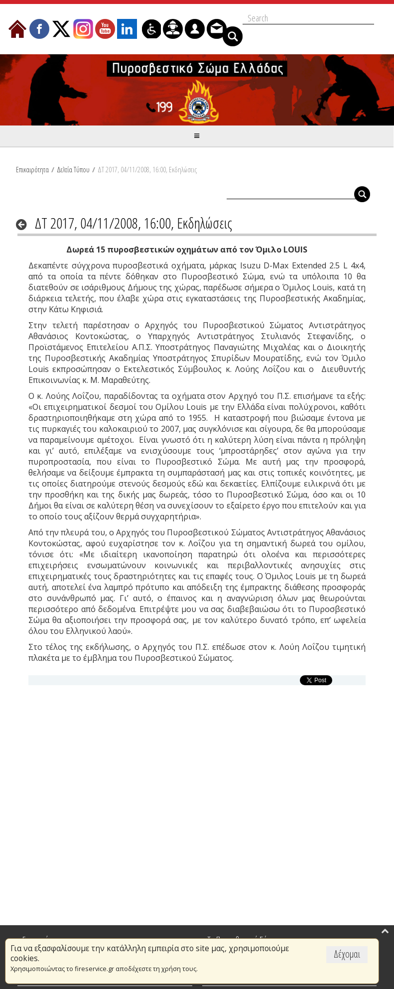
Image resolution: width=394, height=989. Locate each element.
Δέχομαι (347, 954)
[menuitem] (17, 29)
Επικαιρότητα (32, 169)
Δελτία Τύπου (73, 169)
